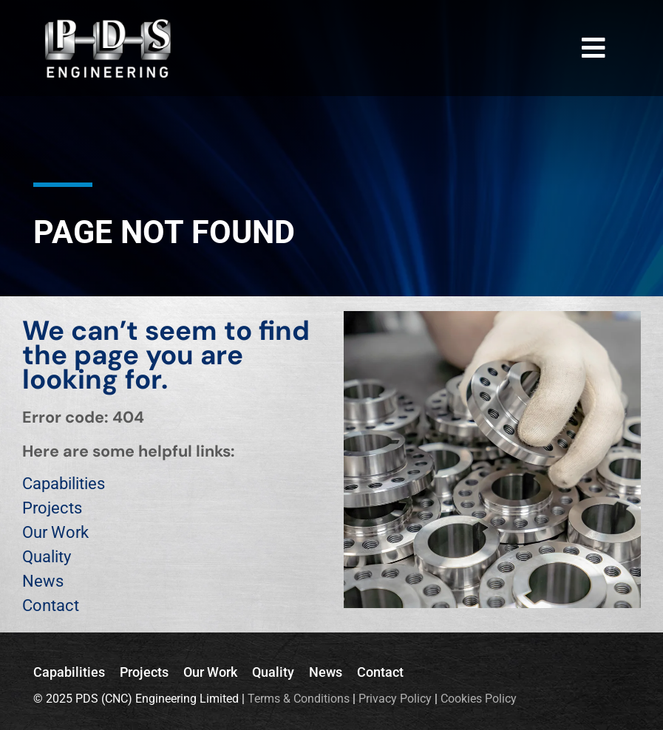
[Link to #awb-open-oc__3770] (593, 48)
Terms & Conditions (299, 699)
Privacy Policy (395, 699)
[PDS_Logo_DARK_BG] (107, 25)
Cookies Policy (479, 699)
